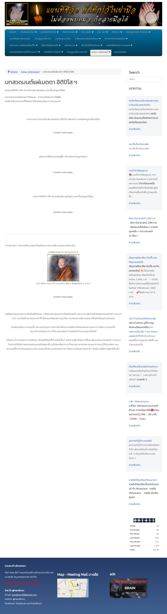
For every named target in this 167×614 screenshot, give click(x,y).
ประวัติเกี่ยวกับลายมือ (139, 144)
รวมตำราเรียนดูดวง (138, 170)
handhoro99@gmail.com (24, 595)
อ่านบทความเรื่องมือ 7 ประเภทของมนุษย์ (143, 331)
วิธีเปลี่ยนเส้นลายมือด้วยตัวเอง (143, 366)
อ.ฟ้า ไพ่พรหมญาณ (139, 401)
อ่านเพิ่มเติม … (135, 129)
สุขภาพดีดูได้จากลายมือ (140, 441)
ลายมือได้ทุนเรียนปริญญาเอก (143, 480)
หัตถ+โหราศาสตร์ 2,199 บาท (142, 218)
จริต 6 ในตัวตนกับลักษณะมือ (142, 318)
